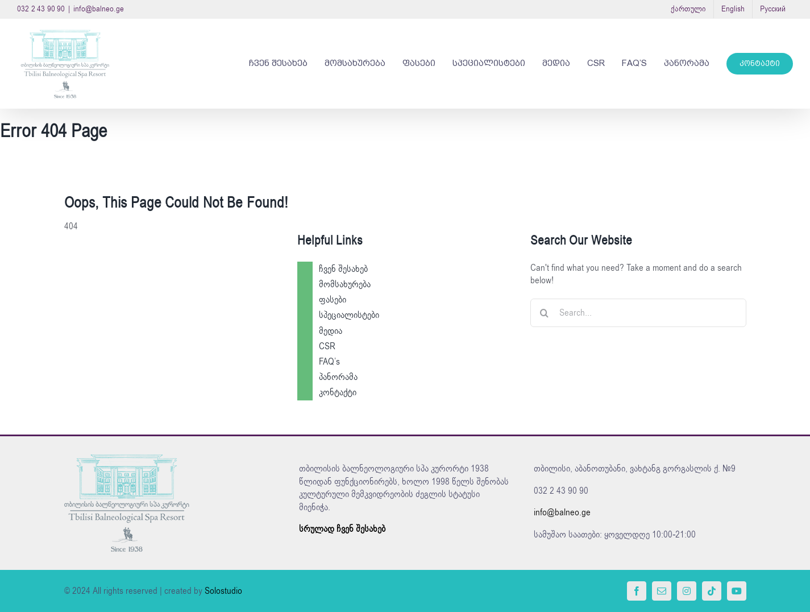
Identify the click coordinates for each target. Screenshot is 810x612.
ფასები (332, 299)
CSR (327, 346)
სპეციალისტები (349, 315)
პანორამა (338, 377)
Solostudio (223, 591)
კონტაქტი (337, 392)
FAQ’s (329, 361)
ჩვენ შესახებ (343, 269)
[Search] (544, 313)
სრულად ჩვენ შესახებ (342, 529)
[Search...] (638, 313)
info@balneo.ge (98, 8)
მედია (330, 331)
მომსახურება (345, 284)
